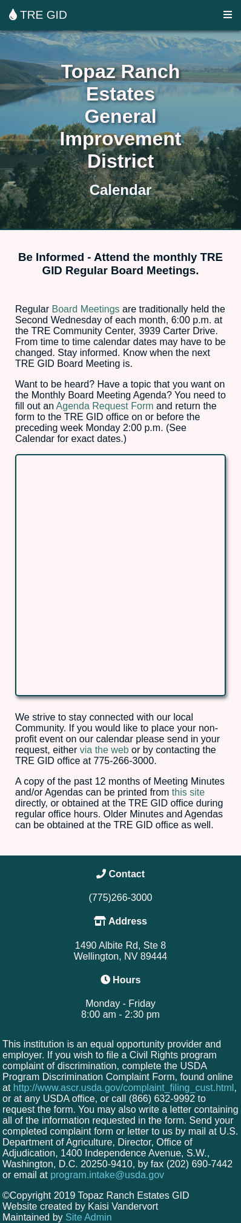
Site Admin (88, 1217)
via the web (104, 750)
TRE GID (38, 14)
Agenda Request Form (105, 406)
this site (188, 792)
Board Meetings (85, 309)
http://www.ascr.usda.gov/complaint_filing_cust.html (123, 1088)
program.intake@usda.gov (107, 1175)
